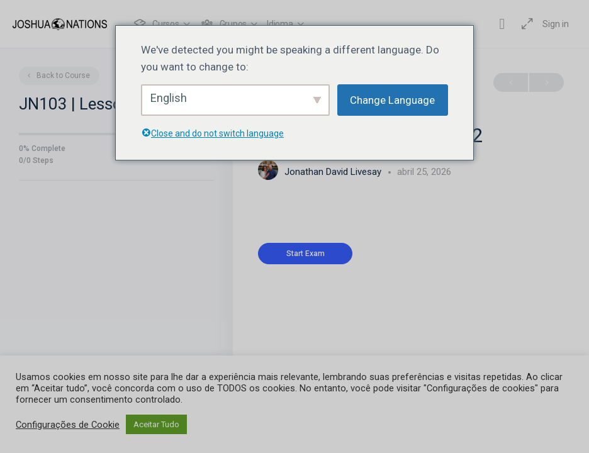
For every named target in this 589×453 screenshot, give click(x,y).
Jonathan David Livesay (334, 171)
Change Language (392, 100)
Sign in (555, 24)
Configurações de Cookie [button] (68, 424)
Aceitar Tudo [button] (156, 424)
